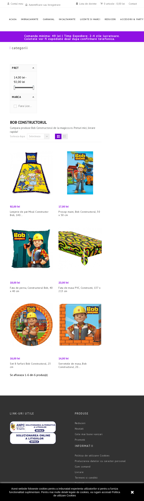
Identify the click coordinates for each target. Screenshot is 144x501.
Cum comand (82, 392)
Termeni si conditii (86, 403)
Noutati (79, 354)
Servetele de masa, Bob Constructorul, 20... (105, 291)
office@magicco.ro (21, 442)
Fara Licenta (25, 105)
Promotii (80, 365)
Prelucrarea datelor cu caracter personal (100, 387)
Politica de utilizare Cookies (92, 381)
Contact (133, 3)
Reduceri (80, 349)
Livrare (79, 398)
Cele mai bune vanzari (89, 360)
